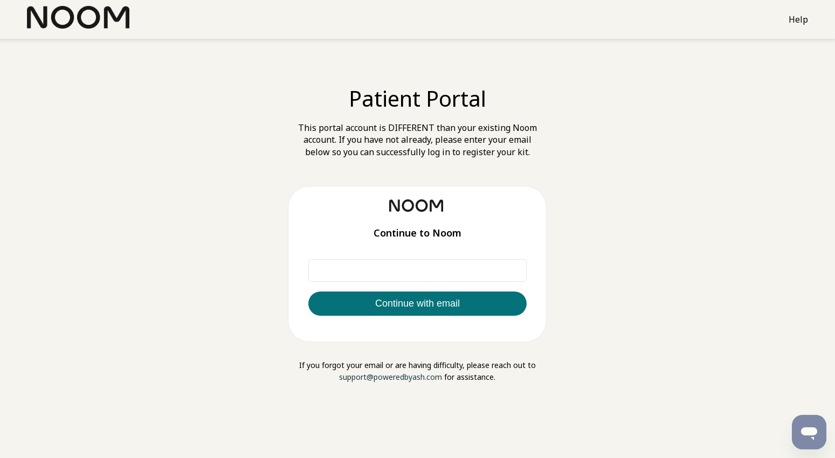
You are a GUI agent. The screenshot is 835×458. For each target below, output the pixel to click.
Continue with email (417, 303)
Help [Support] (798, 19)
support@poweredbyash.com (390, 377)
